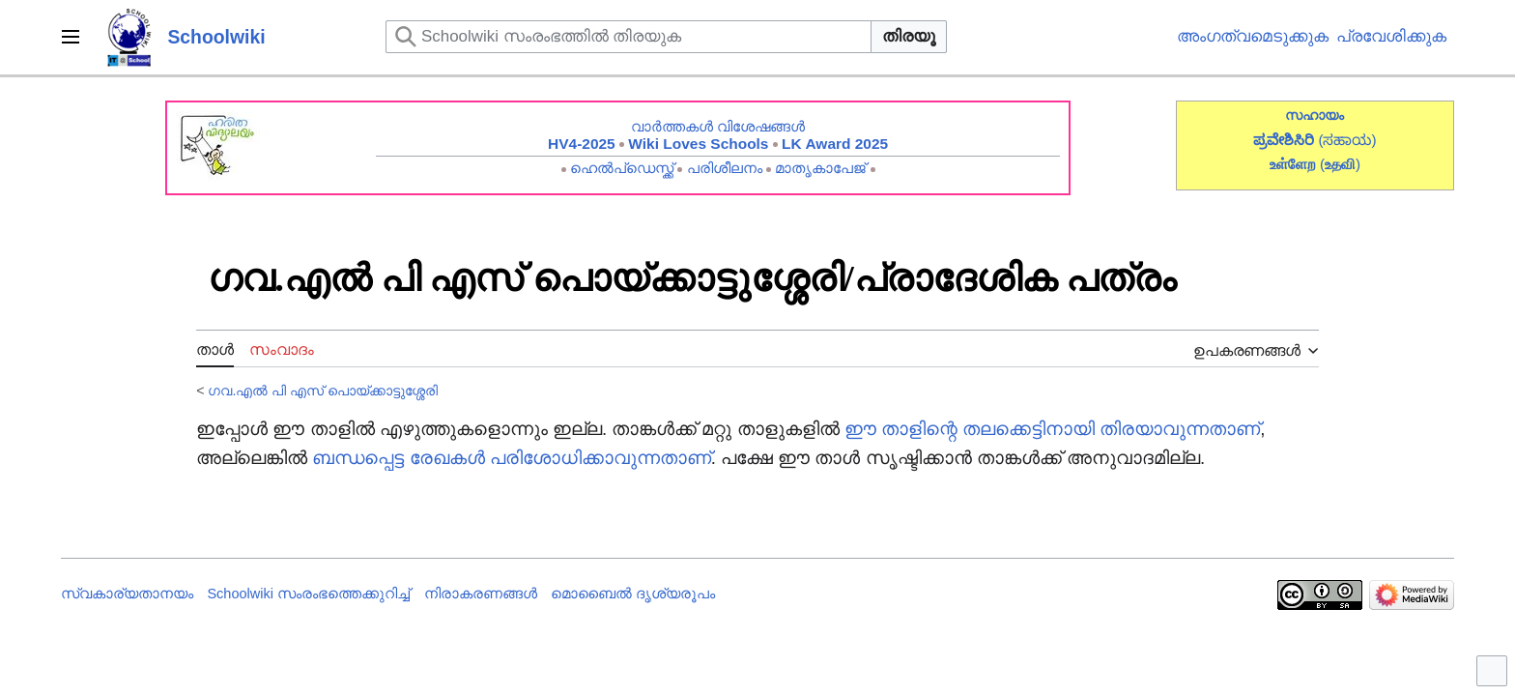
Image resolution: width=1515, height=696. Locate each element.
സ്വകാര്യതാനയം (127, 593)
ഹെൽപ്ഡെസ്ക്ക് (621, 168)
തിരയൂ (908, 36)
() (1340, 164)
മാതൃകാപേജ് (820, 168)
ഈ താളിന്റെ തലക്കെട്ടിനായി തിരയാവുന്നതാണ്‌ (1052, 429)
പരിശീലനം (724, 168)
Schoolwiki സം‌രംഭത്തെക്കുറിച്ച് (308, 593)
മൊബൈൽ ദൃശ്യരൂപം (633, 593)
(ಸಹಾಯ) (1347, 139)
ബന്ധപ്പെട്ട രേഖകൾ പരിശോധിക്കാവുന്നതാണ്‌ (511, 458)
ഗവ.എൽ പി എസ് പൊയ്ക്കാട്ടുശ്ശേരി (323, 390)
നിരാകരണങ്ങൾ (480, 593)
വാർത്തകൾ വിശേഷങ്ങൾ (718, 126)
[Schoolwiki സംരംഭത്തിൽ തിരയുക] (629, 36)
